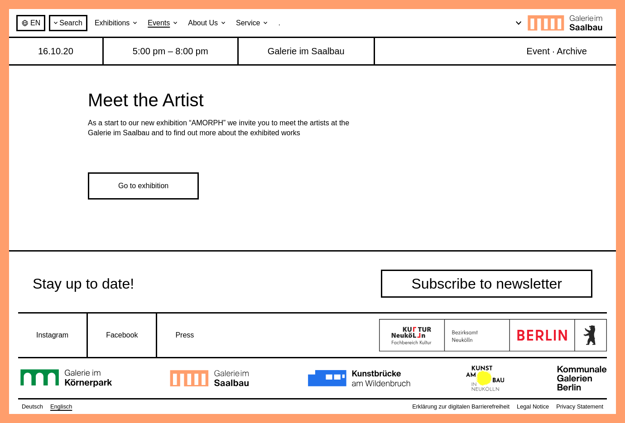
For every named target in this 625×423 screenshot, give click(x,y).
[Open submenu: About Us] (223, 23)
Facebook (122, 335)
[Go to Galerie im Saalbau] (210, 378)
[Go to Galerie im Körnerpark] (66, 378)
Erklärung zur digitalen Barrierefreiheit (461, 406)
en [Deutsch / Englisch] (30, 23)
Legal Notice (533, 406)
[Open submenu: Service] (265, 23)
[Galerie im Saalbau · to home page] (567, 23)
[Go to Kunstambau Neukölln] (485, 378)
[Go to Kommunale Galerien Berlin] (582, 378)
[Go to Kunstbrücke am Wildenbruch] (359, 378)
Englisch (61, 406)
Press (184, 335)
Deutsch (32, 406)
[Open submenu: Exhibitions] (135, 23)
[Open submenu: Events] (175, 23)
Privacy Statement (579, 406)
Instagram (52, 335)
